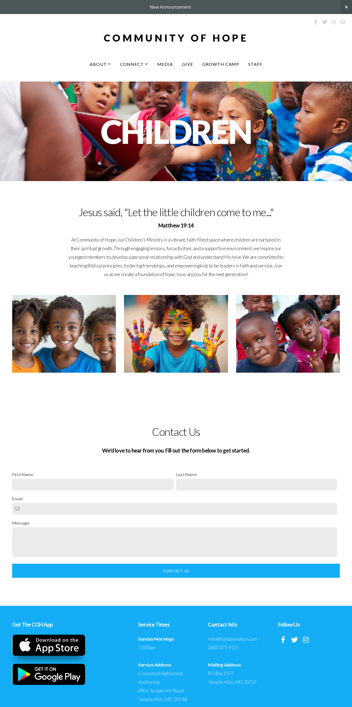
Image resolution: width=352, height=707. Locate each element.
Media (165, 64)
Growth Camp (220, 64)
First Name (22, 474)
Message (20, 522)
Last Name (186, 474)
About (100, 64)
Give (187, 64)
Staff (255, 64)
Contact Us (176, 570)
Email (17, 498)
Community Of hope (176, 38)
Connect (134, 64)
